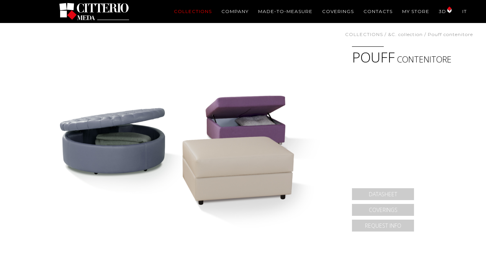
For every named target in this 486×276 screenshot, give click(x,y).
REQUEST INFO (383, 225)
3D (442, 11)
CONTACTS (378, 11)
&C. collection (405, 34)
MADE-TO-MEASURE (285, 11)
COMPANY (235, 11)
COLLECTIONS (193, 11)
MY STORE (415, 11)
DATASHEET (383, 194)
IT (464, 11)
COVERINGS (338, 11)
